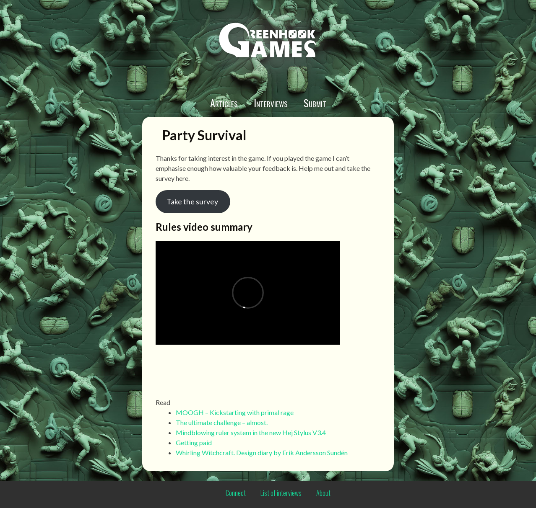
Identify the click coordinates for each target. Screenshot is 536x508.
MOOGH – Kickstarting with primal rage (235, 412)
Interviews (271, 102)
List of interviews (281, 493)
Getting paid (194, 442)
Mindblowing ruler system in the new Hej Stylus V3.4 (251, 432)
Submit (315, 102)
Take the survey (193, 201)
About (323, 493)
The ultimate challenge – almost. (222, 422)
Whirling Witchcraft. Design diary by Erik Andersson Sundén (262, 452)
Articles (224, 102)
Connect (236, 493)
